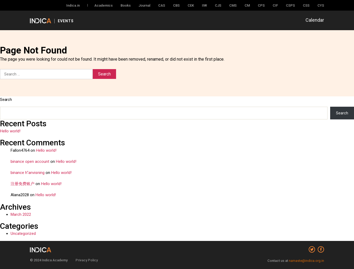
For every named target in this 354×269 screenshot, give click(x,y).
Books (126, 5)
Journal (144, 5)
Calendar (315, 20)
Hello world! (10, 131)
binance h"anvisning (28, 172)
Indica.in (73, 5)
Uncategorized (23, 233)
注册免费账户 (22, 183)
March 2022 (21, 214)
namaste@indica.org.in (306, 261)
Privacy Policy (87, 260)
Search (6, 99)
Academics (103, 5)
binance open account (30, 161)
